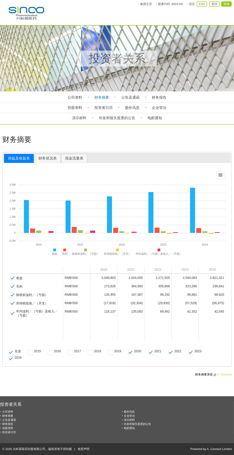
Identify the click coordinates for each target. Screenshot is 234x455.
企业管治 (159, 108)
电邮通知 (155, 118)
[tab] (19, 158)
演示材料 (79, 118)
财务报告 (159, 97)
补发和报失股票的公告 (117, 118)
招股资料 (75, 108)
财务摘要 (101, 97)
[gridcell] (35, 278)
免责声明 (83, 449)
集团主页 (146, 4)
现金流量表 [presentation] (74, 158)
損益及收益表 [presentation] (19, 158)
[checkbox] (16, 278)
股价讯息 (132, 108)
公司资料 (75, 97)
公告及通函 (130, 97)
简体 (226, 4)
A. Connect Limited (219, 449)
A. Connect (224, 374)
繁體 (214, 4)
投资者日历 (103, 108)
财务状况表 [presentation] (47, 158)
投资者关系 (11, 404)
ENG (202, 4)
